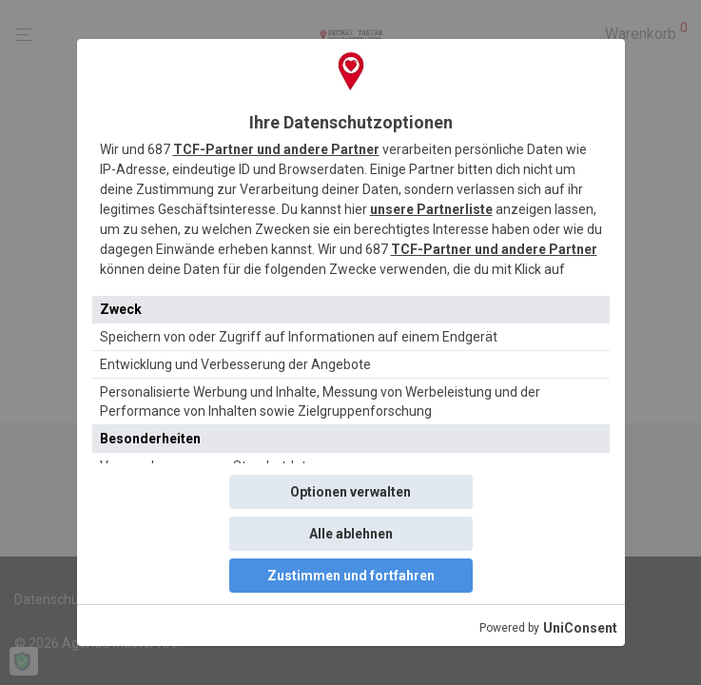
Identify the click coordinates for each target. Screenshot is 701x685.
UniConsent (580, 628)
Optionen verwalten (350, 491)
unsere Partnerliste (431, 209)
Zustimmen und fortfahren (351, 575)
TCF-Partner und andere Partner (276, 149)
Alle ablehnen (351, 533)
